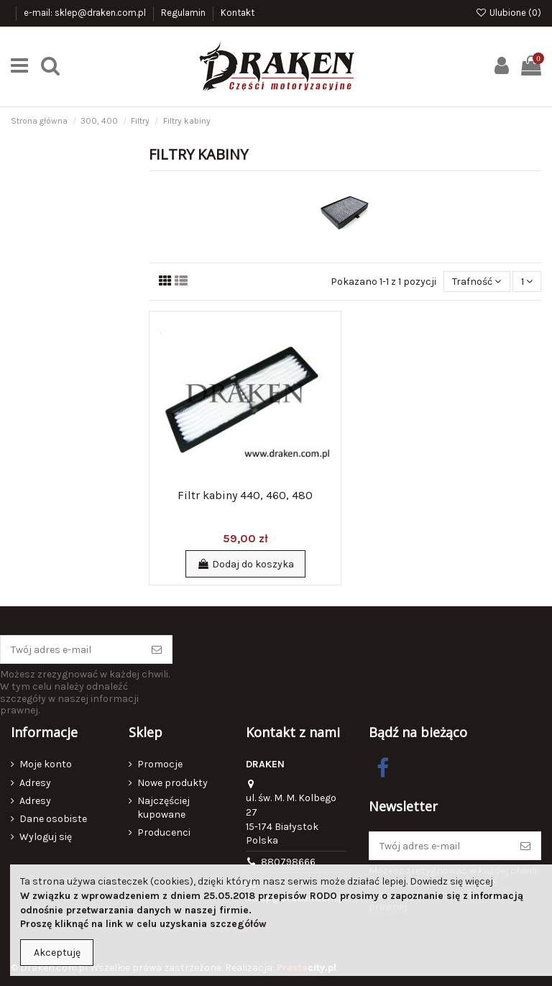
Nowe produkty (172, 783)
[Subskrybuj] (157, 649)
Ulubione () (508, 12)
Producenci (163, 832)
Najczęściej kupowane (163, 808)
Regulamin (184, 12)
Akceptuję (57, 952)
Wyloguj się (45, 837)
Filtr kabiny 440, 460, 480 (245, 495)
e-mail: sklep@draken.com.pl (86, 12)
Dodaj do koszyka (245, 564)
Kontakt (237, 12)
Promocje (160, 764)
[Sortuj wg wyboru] (476, 281)
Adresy (35, 783)
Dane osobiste (53, 819)
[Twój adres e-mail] (71, 649)
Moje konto (45, 764)
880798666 (288, 862)
